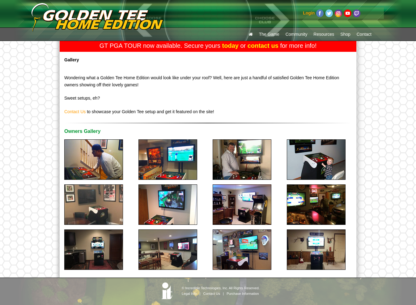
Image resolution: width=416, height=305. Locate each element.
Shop (345, 34)
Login (309, 12)
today (230, 45)
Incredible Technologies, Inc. (206, 288)
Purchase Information (243, 293)
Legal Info (189, 293)
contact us (263, 45)
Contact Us (75, 111)
